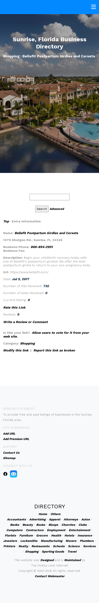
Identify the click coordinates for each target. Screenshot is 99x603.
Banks (14, 525)
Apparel (54, 519)
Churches (68, 525)
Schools (59, 546)
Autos (85, 519)
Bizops (53, 525)
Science (74, 546)
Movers (71, 541)
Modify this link (15, 350)
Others (55, 514)
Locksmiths (28, 541)
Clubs (83, 525)
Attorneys (71, 519)
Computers (14, 530)
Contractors (35, 530)
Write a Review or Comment (25, 322)
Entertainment (79, 530)
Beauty (27, 525)
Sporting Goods (53, 551)
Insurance (85, 535)
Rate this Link (14, 307)
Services (89, 546)
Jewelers (10, 541)
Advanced (57, 209)
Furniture (26, 535)
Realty (23, 546)
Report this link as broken (54, 350)
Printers (9, 546)
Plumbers (87, 541)
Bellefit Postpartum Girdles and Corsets (46, 233)
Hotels (69, 535)
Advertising (37, 519)
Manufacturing (51, 541)
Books (40, 525)
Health (56, 535)
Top (6, 221)
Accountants (16, 519)
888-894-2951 (42, 247)
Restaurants (40, 546)
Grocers (42, 535)
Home (43, 514)
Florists (10, 535)
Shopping (27, 343)
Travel (72, 551)
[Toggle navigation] (93, 6)
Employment (56, 530)
